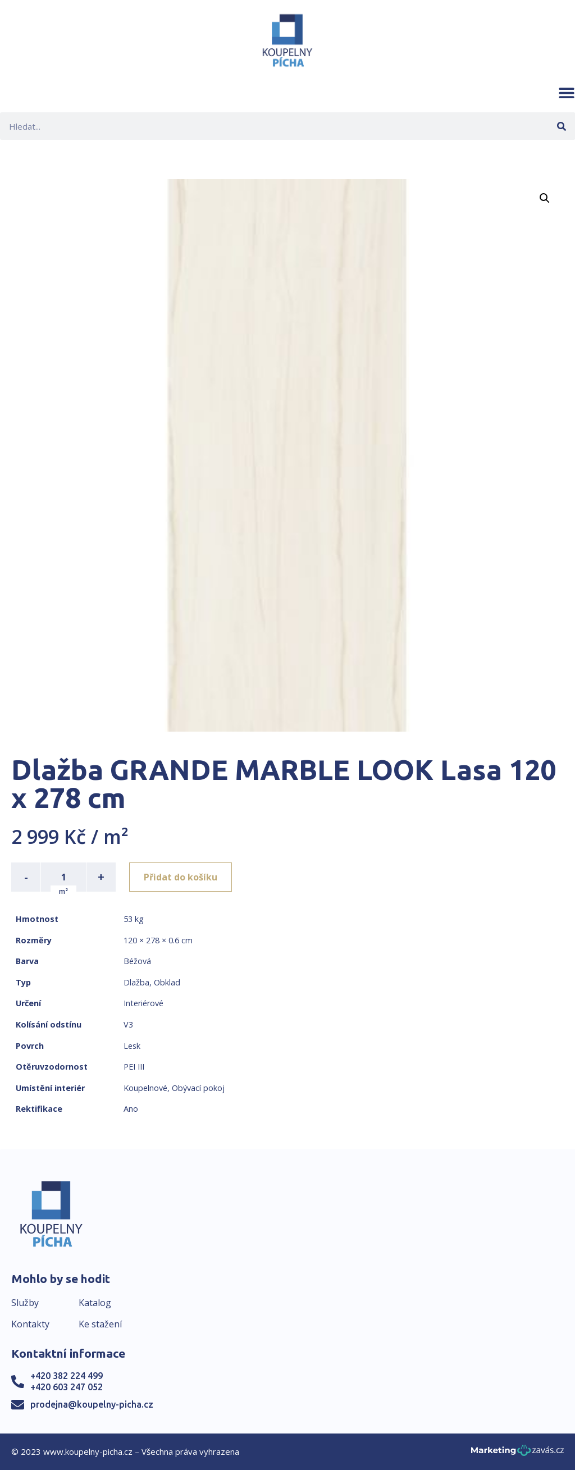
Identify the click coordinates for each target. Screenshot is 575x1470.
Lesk (132, 1045)
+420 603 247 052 (66, 1387)
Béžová (137, 961)
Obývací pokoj (198, 1088)
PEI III (134, 1066)
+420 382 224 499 (66, 1376)
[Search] (561, 126)
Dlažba (136, 982)
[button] (566, 92)
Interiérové (143, 1003)
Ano (131, 1108)
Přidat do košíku (180, 877)
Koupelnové (145, 1088)
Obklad (167, 982)
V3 (128, 1024)
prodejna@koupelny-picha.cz (91, 1404)
